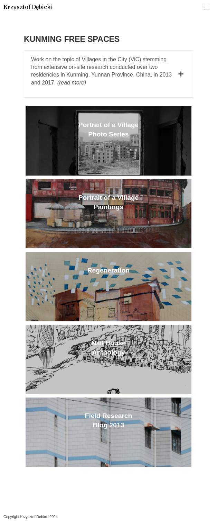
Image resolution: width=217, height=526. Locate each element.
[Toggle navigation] (207, 7)
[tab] (108, 74)
